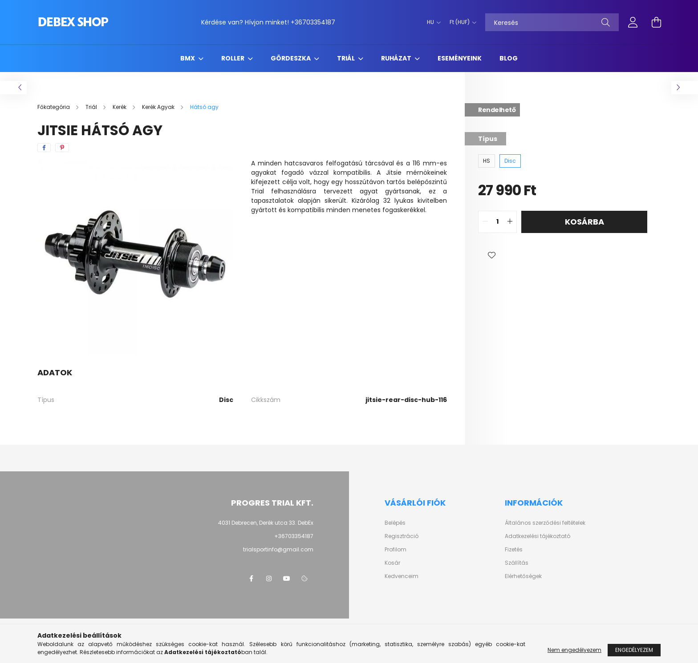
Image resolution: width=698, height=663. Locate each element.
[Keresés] (552, 22)
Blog (508, 58)
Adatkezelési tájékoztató (537, 536)
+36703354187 (313, 22)
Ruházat (397, 58)
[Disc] (510, 161)
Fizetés (514, 549)
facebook (251, 578)
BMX (188, 58)
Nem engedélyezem (574, 650)
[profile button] (633, 22)
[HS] (486, 161)
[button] (491, 255)
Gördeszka (291, 58)
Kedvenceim (401, 576)
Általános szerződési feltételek (545, 523)
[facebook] (44, 147)
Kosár (392, 563)
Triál (346, 58)
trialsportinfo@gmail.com (278, 549)
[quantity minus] (485, 222)
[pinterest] (62, 147)
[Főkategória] (54, 107)
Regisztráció (401, 536)
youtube (287, 578)
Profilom (395, 549)
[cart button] (656, 22)
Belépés (395, 523)
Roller (233, 58)
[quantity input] (497, 222)
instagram (269, 578)
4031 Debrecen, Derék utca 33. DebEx (265, 522)
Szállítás (516, 563)
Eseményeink (460, 58)
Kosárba (584, 221)
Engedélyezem (634, 650)
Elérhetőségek (523, 576)
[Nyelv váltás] (431, 22)
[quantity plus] (509, 222)
